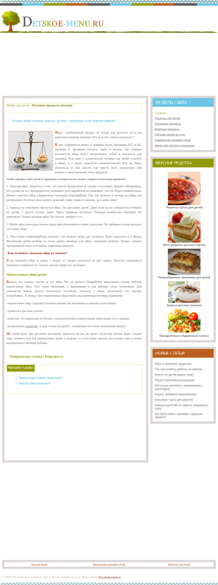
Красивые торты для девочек (174, 399)
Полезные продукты (168, 123)
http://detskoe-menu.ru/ (110, 577)
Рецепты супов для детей (184, 205)
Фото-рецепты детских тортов (184, 243)
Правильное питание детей (173, 140)
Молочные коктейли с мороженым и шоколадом (178, 387)
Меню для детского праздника (174, 145)
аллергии (31, 326)
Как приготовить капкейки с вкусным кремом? (179, 415)
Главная (160, 112)
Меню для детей (18, 105)
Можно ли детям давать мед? (174, 374)
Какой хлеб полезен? (35, 383)
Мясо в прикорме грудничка (173, 363)
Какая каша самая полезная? (41, 377)
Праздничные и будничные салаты (184, 334)
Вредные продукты (167, 129)
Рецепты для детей (167, 118)
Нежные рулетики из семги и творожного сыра (181, 406)
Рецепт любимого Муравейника (175, 394)
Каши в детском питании (184, 303)
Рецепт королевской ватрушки (174, 380)
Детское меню (39, 564)
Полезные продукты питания (52, 105)
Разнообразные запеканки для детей (184, 275)
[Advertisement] (109, 63)
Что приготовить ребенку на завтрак (178, 369)
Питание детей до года (170, 134)
